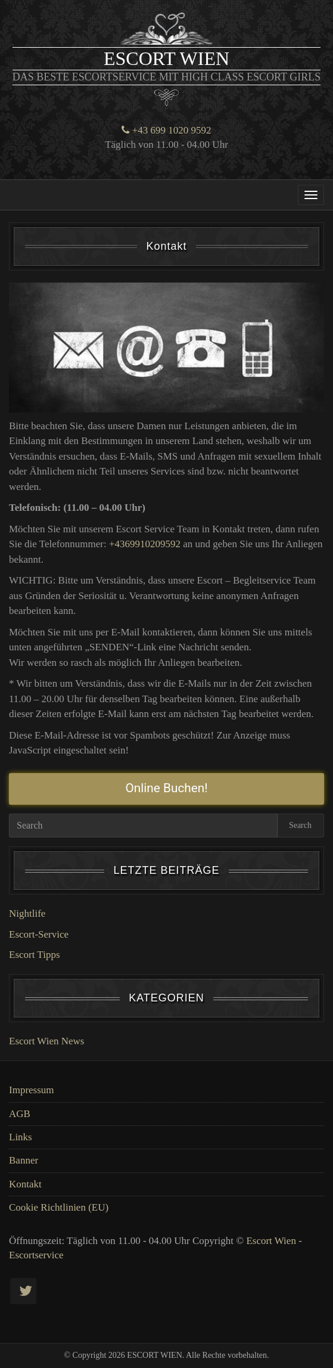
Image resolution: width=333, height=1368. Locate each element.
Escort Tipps (34, 954)
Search (300, 825)
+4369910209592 (144, 544)
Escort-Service (39, 934)
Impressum (31, 1090)
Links (20, 1137)
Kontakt (25, 1184)
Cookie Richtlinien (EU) (58, 1207)
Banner (23, 1160)
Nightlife (27, 913)
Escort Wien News (46, 1041)
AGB (19, 1113)
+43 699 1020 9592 (166, 130)
